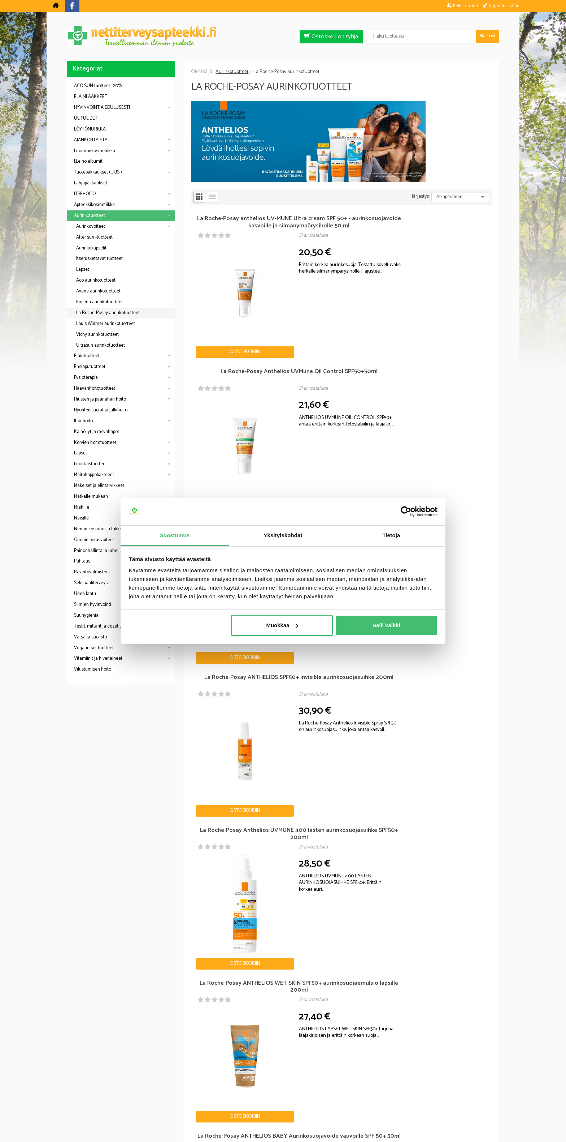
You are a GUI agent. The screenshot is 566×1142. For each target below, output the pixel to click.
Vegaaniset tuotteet (94, 648)
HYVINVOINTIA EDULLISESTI (102, 107)
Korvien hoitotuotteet (95, 442)
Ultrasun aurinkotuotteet (100, 345)
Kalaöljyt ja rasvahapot (96, 432)
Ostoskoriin (216, 294)
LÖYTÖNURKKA (90, 129)
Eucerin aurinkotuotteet (99, 302)
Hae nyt (488, 36)
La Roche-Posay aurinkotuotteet (108, 313)
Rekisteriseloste (281, 1096)
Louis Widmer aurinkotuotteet (105, 324)
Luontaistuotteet (90, 464)
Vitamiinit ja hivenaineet (98, 658)
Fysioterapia (86, 377)
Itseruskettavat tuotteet (99, 258)
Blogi (244, 1096)
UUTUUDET (85, 118)
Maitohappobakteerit (94, 475)
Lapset (82, 269)
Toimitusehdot (330, 1096)
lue (322, 1049)
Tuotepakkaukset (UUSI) (98, 172)
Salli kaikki (386, 625)
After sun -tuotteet (94, 237)
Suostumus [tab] (175, 535)
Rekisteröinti (465, 6)
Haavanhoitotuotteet (94, 388)
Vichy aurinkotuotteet (97, 334)
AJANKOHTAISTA (91, 140)
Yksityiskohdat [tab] (283, 535)
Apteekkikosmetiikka (94, 205)
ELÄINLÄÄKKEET (90, 96)
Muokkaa (282, 625)
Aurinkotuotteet (89, 215)
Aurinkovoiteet (90, 226)
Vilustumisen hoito (92, 669)
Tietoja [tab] (391, 535)
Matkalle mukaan (91, 496)
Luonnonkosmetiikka (94, 151)
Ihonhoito (83, 421)
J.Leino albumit (88, 161)
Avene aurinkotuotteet (98, 291)
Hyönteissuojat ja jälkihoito (100, 410)
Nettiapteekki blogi (98, 839)
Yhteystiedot (373, 1096)
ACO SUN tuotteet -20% (98, 86)
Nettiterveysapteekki (202, 1096)
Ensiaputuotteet (89, 367)
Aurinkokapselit (91, 248)
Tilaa (325, 1038)
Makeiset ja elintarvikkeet (99, 485)
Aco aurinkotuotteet (96, 280)
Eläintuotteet (87, 356)
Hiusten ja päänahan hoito (100, 399)
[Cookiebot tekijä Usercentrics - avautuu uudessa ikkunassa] (405, 511)
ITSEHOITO (85, 194)
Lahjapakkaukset (90, 183)
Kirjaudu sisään (504, 6)
